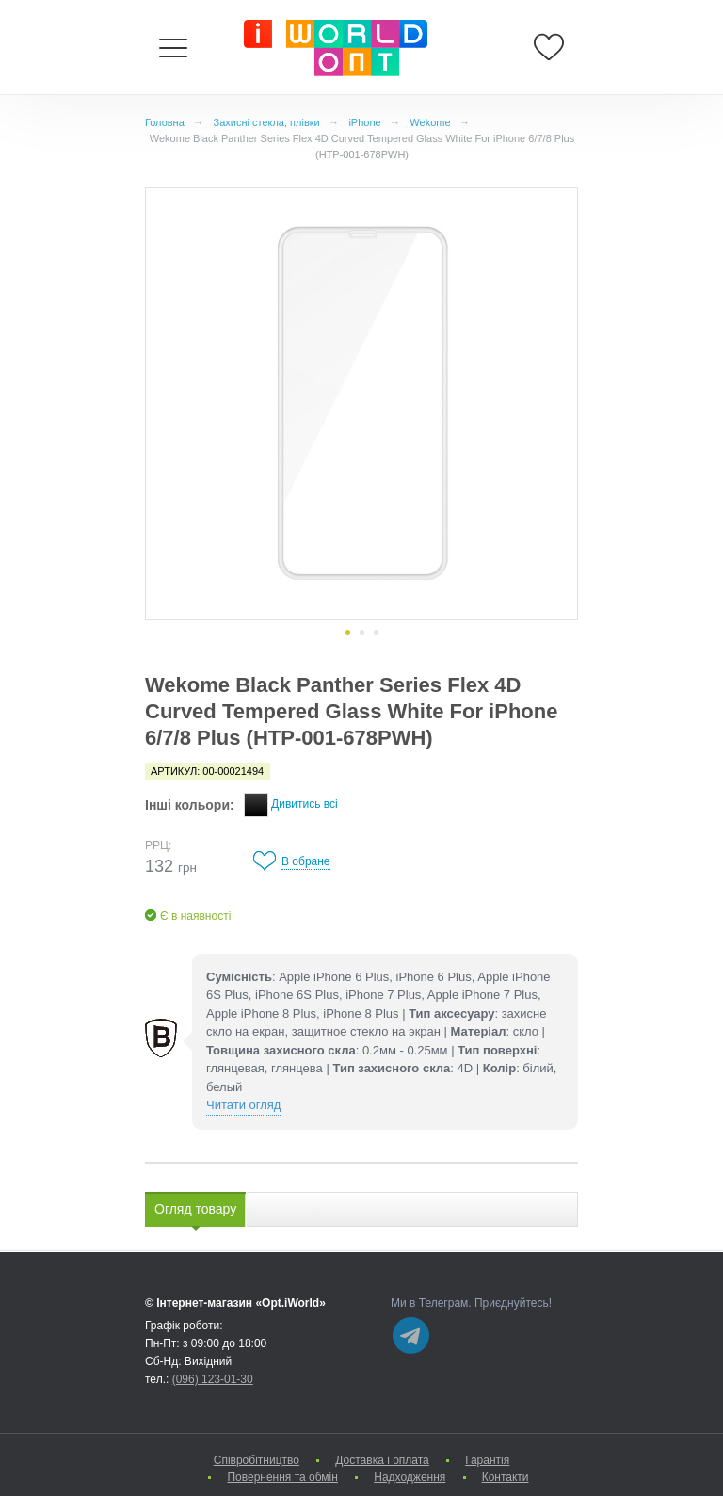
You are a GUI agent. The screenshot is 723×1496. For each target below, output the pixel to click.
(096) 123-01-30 (212, 1379)
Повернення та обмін (282, 1477)
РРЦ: (158, 845)
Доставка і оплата (382, 1460)
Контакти (505, 1477)
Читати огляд (243, 1105)
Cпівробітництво (256, 1460)
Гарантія (487, 1460)
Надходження (409, 1477)
